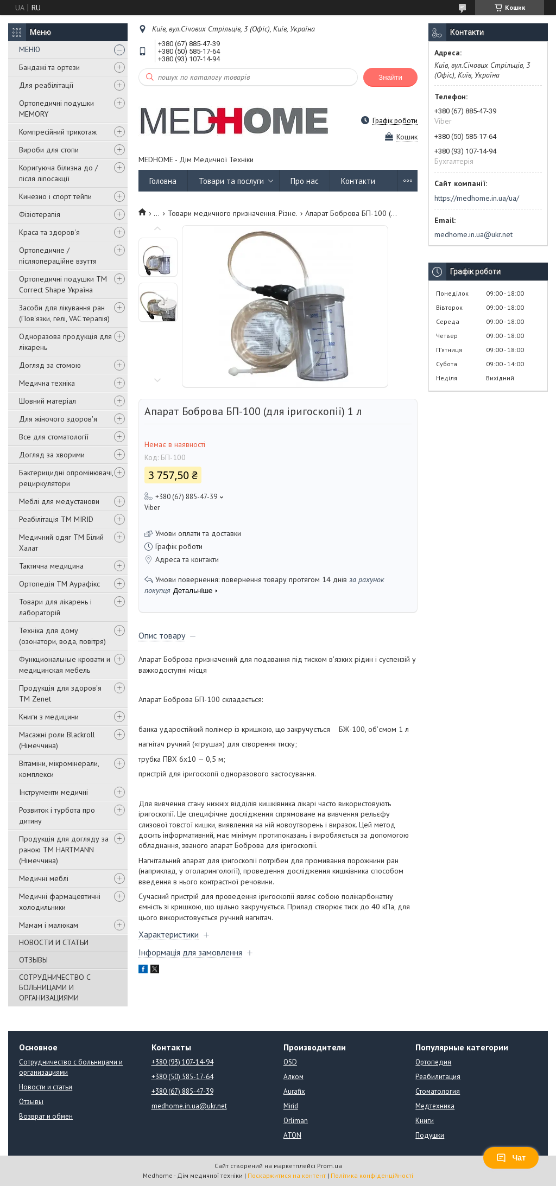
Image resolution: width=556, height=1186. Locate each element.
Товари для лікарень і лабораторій (55, 607)
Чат (511, 1158)
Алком (293, 1076)
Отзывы (31, 1101)
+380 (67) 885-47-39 (182, 1091)
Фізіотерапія (39, 214)
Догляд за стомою (50, 365)
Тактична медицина (51, 566)
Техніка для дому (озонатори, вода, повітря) (62, 636)
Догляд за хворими (52, 455)
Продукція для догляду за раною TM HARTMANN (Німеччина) (64, 849)
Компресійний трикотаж (58, 132)
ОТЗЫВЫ (33, 960)
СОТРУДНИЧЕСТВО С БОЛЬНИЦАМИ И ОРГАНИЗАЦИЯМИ (55, 987)
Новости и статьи (45, 1087)
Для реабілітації (46, 85)
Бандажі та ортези (49, 67)
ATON (292, 1135)
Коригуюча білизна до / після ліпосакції (58, 173)
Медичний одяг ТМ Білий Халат (61, 542)
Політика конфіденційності (372, 1175)
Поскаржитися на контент (287, 1175)
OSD (290, 1062)
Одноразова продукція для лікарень (65, 341)
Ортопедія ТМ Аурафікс (59, 584)
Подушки (429, 1135)
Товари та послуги (231, 181)
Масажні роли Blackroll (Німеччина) (57, 740)
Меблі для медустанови (59, 501)
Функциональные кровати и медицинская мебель (64, 664)
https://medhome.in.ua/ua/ (476, 198)
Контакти (358, 181)
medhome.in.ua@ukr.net (473, 234)
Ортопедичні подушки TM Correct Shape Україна (63, 284)
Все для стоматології (54, 437)
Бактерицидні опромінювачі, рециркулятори (66, 478)
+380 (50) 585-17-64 (182, 1076)
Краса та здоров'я (49, 232)
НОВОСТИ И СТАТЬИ (54, 942)
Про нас (304, 181)
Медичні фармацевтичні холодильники (59, 901)
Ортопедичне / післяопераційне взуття (58, 255)
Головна (162, 181)
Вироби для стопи (49, 150)
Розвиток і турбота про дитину (57, 815)
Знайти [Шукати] (390, 77)
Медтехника (434, 1106)
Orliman (295, 1120)
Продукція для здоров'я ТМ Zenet (60, 693)
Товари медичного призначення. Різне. (233, 213)
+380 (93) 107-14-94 (182, 1062)
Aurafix (294, 1091)
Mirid (290, 1106)
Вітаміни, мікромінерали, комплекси (59, 768)
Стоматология (437, 1091)
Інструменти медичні (53, 792)
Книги (424, 1120)
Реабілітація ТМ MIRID (56, 519)
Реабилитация (437, 1076)
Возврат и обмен (46, 1116)
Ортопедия (433, 1062)
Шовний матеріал (47, 401)
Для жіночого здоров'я (58, 419)
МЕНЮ (29, 49)
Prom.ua (329, 1166)
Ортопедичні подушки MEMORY (56, 108)
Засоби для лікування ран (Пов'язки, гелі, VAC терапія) (64, 313)
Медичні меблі (43, 878)
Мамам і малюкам (48, 925)
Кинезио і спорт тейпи (55, 196)
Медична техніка (47, 383)
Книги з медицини (49, 717)
